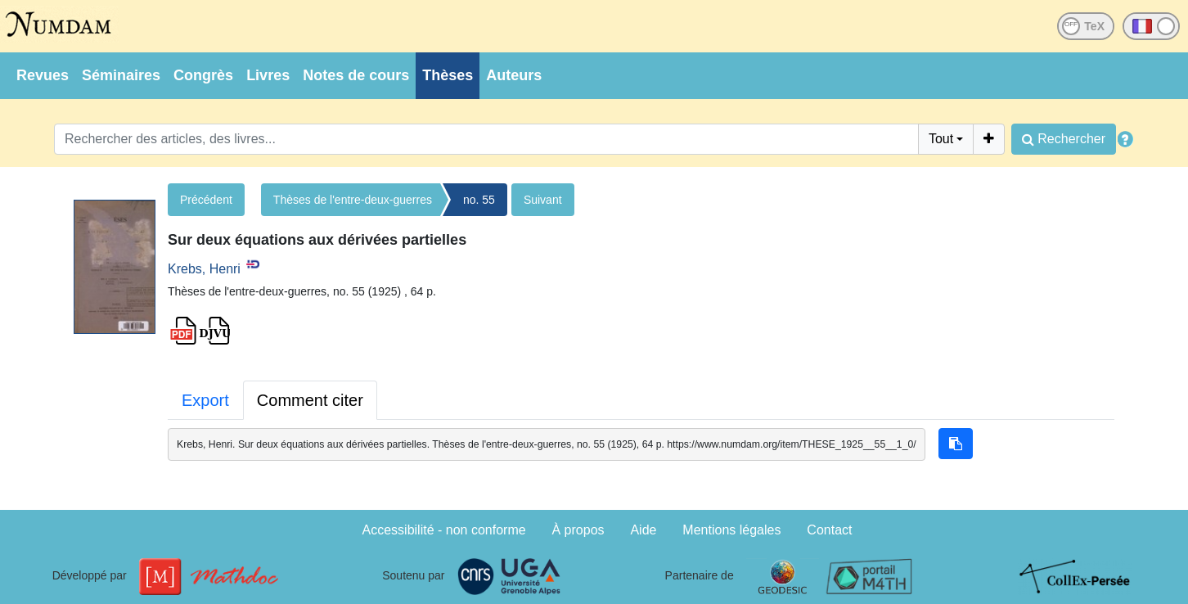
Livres (268, 75)
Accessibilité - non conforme (444, 530)
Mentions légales (731, 530)
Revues (42, 75)
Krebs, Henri (204, 269)
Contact (829, 530)
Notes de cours (356, 75)
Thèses (447, 75)
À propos (578, 530)
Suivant (543, 199)
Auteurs (514, 75)
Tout (941, 139)
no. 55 (479, 199)
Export (205, 400)
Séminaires (121, 75)
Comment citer (310, 400)
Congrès (203, 75)
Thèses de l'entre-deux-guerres (352, 199)
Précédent (206, 199)
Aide (643, 530)
